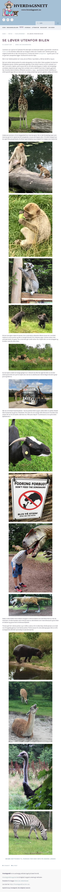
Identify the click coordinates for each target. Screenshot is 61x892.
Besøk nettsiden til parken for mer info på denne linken (30, 859)
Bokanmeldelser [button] (12, 27)
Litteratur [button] (35, 27)
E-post (14, 865)
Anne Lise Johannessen (21, 881)
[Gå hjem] (25, 8)
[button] (58, 23)
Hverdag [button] (28, 27)
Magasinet (43, 27)
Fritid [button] (21, 27)
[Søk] (45, 23)
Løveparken (42, 53)
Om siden (51, 27)
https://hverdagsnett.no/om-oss (20, 884)
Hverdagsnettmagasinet (9, 877)
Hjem (4, 27)
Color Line (5, 51)
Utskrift (6, 865)
